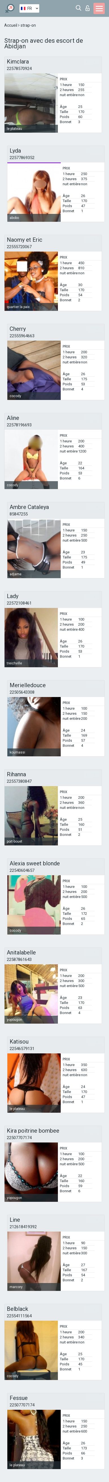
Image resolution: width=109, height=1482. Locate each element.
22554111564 (19, 1315)
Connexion (88, 8)
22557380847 (19, 781)
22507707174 (19, 1137)
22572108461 (19, 603)
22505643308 (22, 692)
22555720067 (19, 246)
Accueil (11, 25)
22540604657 (22, 870)
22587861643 (19, 959)
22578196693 (19, 424)
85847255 (19, 514)
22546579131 (22, 1048)
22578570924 (19, 68)
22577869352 (22, 157)
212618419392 (23, 1226)
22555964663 (22, 335)
